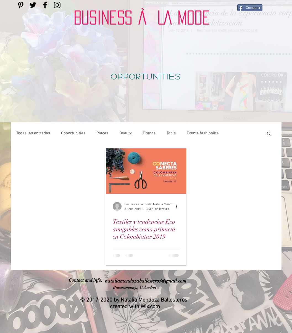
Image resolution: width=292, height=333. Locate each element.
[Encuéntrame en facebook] (45, 5)
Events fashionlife (203, 133)
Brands (149, 133)
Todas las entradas (33, 133)
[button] (269, 134)
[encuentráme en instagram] (57, 5)
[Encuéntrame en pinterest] (20, 5)
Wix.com (150, 306)
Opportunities (73, 133)
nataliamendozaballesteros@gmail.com (145, 281)
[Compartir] (250, 7)
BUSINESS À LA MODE (142, 18)
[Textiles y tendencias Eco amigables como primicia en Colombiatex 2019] (146, 171)
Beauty (125, 133)
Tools (171, 133)
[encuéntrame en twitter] (32, 5)
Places (102, 133)
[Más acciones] (178, 206)
